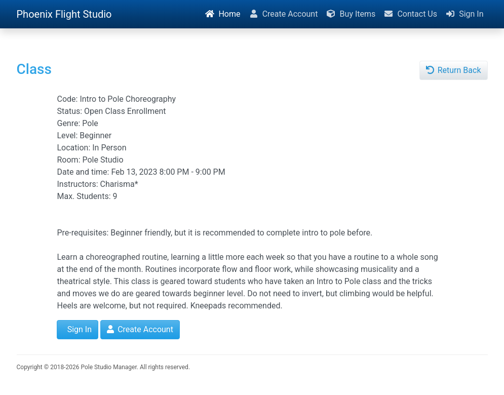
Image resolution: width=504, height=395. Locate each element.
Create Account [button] (140, 329)
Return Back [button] (453, 70)
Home (222, 14)
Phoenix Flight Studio (64, 14)
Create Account (283, 14)
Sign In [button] (78, 329)
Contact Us (410, 14)
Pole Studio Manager (108, 367)
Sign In (464, 14)
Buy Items (350, 14)
